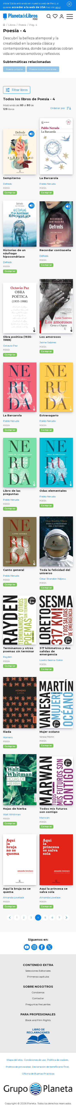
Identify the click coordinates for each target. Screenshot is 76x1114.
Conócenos (38, 992)
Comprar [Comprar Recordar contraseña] (46, 265)
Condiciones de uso (35, 1059)
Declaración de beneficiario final (50, 1066)
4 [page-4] (38, 917)
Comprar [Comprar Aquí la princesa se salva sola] (46, 906)
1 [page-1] (16, 917)
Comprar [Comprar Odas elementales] (46, 505)
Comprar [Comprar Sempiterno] (9, 192)
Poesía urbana (14, 69)
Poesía (6, 188)
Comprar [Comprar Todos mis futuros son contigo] (46, 826)
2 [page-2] (24, 917)
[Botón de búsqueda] (48, 16)
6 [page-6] (52, 917)
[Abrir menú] (69, 16)
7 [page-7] (59, 917)
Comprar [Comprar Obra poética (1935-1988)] (9, 354)
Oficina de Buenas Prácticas (38, 1073)
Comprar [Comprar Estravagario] (46, 430)
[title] (27, 947)
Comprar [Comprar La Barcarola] (46, 192)
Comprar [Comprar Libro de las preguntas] (9, 508)
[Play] (31, 134)
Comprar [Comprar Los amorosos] (46, 351)
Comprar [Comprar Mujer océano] (46, 745)
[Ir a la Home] (4, 24)
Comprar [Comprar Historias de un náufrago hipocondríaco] (9, 271)
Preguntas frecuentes (38, 1004)
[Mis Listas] (54, 16)
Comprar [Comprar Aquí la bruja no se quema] (9, 906)
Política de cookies (57, 1059)
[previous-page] (10, 918)
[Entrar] (61, 16)
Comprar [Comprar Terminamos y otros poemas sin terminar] (9, 666)
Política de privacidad (18, 1066)
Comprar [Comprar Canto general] (9, 584)
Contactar (38, 998)
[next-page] (66, 918)
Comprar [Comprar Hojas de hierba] (9, 823)
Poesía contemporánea (42, 69)
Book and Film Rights (38, 1020)
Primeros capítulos (38, 976)
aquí (57, 7)
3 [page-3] (31, 917)
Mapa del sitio (14, 1059)
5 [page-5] (45, 917)
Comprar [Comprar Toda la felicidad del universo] (46, 587)
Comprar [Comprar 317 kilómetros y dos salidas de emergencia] (46, 669)
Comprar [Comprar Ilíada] (9, 746)
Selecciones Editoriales (38, 970)
